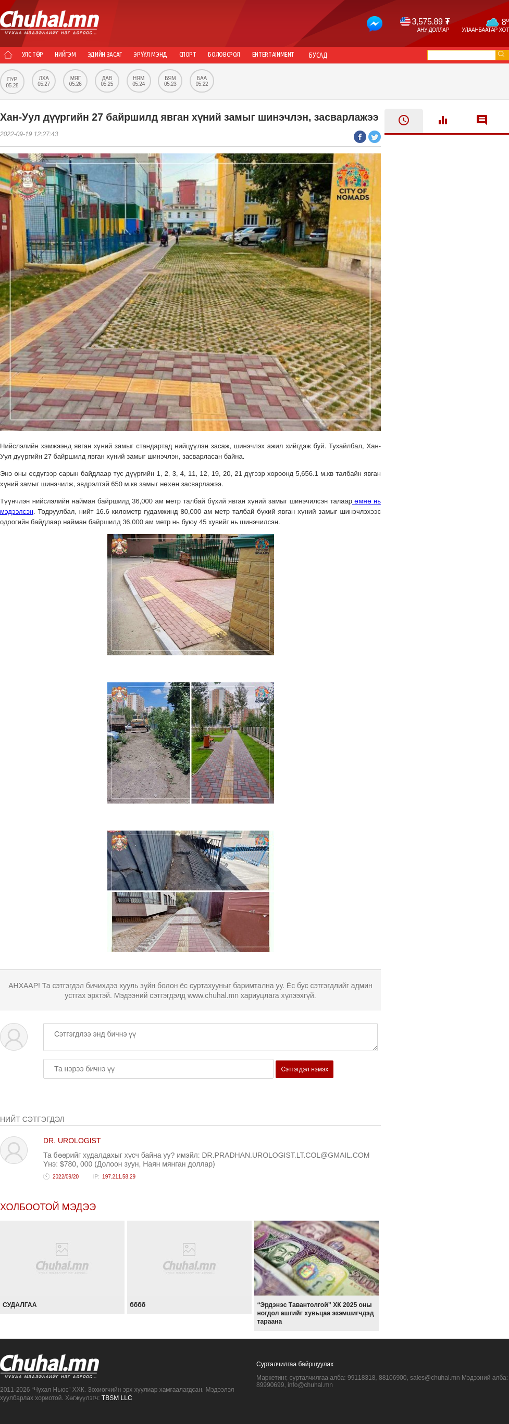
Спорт (221, 55)
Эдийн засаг (124, 55)
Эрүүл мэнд (177, 55)
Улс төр (36, 55)
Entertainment (324, 55)
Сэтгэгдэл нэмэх (304, 1069)
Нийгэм (77, 55)
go (501, 54)
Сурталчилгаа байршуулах (294, 1364)
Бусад (375, 55)
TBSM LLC (117, 1398)
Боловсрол (266, 55)
